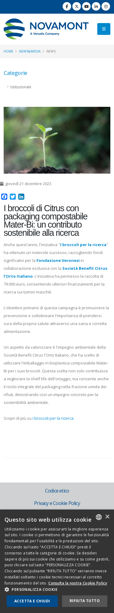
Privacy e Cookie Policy (57, 503)
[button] (57, 589)
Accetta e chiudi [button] (32, 601)
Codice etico (57, 490)
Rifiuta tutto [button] (85, 600)
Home (8, 51)
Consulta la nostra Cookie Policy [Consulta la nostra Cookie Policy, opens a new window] (77, 583)
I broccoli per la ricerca (53, 418)
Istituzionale (20, 86)
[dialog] (57, 561)
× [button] (107, 517)
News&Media (30, 51)
